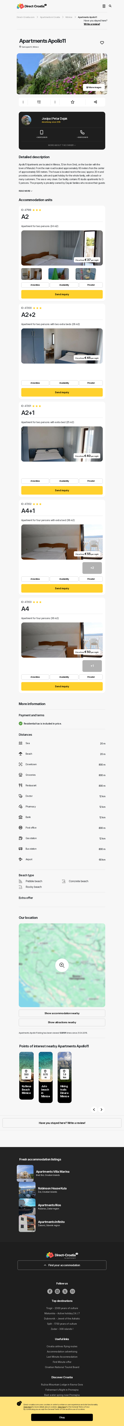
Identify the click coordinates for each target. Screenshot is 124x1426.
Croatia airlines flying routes (62, 1346)
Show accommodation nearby (62, 1013)
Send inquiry (62, 294)
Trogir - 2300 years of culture (62, 1308)
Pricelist (91, 285)
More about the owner (62, 145)
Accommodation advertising (62, 1351)
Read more (26, 191)
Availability (64, 285)
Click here (27, 1407)
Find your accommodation (62, 1265)
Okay (62, 1417)
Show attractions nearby (62, 1022)
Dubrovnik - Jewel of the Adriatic (62, 1318)
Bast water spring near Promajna (62, 1394)
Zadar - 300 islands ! (62, 1328)
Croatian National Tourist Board (62, 1367)
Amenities (35, 285)
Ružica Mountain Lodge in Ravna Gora (62, 1384)
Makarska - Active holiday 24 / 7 (62, 1313)
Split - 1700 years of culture (62, 1323)
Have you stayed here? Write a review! (62, 1123)
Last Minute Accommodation (62, 1356)
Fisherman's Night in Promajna (62, 1389)
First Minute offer (62, 1361)
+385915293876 (41, 134)
